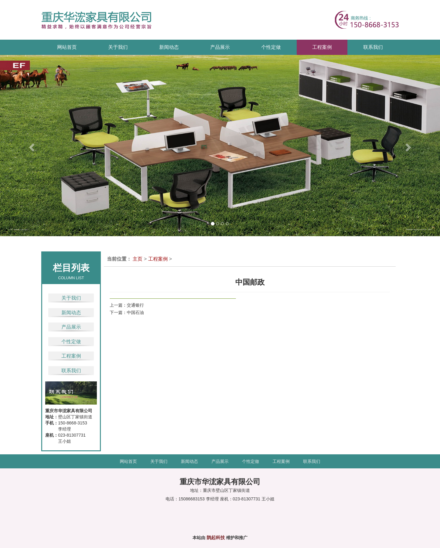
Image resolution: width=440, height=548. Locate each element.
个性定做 (71, 341)
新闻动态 (71, 312)
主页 (137, 258)
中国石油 (135, 312)
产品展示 (71, 327)
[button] (22, 145)
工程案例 (71, 356)
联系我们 (71, 370)
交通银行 (135, 305)
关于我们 (71, 298)
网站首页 (67, 47)
